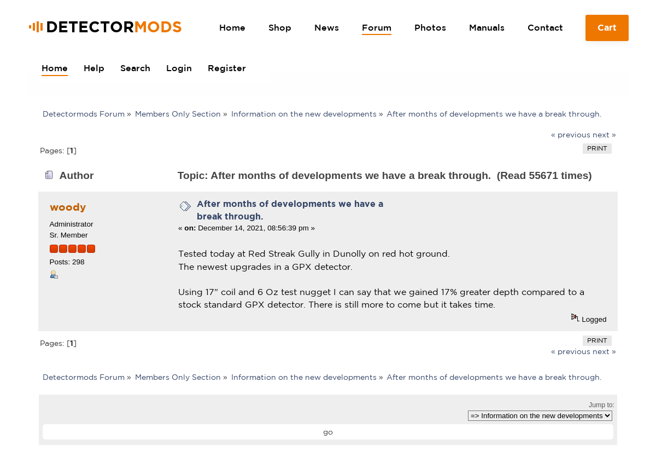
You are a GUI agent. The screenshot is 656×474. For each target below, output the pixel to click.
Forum (376, 27)
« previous (570, 134)
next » (604, 134)
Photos (430, 27)
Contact (545, 27)
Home (232, 27)
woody (68, 207)
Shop (279, 27)
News (326, 27)
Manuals (487, 27)
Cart (607, 31)
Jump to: (601, 405)
